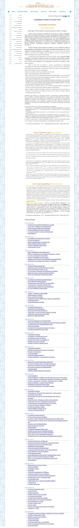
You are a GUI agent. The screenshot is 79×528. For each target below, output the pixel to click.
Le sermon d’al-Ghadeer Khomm (36, 410)
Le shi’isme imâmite (33, 353)
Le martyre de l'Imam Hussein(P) (36, 489)
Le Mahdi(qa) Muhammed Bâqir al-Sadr (38, 429)
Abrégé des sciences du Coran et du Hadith (38, 314)
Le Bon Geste (19, 33)
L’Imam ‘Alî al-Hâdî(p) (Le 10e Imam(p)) (38, 257)
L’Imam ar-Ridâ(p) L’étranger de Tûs (37, 408)
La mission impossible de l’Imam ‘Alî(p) (38, 329)
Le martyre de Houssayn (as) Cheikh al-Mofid (39, 321)
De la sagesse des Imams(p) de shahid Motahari (39, 367)
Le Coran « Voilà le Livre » (34, 503)
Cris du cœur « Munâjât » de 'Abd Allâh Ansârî (39, 226)
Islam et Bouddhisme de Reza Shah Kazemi (38, 252)
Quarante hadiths (32, 427)
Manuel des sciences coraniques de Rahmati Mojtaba (41, 273)
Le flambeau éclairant (33, 300)
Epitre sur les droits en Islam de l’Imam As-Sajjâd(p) (41, 456)
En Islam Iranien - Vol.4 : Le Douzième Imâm (39, 477)
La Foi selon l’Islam (33, 525)
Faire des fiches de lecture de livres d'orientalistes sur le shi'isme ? (44, 396)
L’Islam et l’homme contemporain (36, 266)
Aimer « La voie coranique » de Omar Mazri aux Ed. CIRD (42, 458)
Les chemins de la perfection (35, 496)
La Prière (20, 15)
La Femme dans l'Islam (18, 55)
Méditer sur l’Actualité (18, 31)
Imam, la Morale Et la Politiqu (35, 297)
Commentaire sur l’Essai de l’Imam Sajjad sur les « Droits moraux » (45, 393)
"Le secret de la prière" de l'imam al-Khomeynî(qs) (40, 231)
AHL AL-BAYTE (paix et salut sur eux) (38, 269)
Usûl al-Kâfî (31, 470)
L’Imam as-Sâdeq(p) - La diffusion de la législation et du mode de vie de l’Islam (48, 379)
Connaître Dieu (19, 23)
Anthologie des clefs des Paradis (36, 446)
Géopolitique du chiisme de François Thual (38, 384)
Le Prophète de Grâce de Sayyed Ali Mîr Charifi (40, 444)
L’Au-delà (20, 29)
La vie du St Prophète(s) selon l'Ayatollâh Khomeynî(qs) (42, 363)
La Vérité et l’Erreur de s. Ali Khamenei (38, 441)
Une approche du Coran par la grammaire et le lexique (41, 328)
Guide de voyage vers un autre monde (37, 494)
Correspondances (32, 460)
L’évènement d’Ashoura (34, 391)
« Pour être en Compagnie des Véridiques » (38, 472)
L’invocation (20, 17)
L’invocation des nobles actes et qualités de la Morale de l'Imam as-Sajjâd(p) (47, 322)
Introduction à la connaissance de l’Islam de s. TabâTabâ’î (42, 261)
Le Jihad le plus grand (33, 520)
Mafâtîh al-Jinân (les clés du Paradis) (37, 517)
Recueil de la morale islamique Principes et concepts (41, 267)
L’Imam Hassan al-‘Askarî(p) (35, 295)
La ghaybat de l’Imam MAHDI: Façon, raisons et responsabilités (44, 298)
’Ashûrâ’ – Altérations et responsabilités (38, 293)
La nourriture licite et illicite (35, 394)
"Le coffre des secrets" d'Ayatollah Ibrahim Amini (40, 324)
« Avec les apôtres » (33, 375)
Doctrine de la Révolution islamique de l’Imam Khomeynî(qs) (43, 443)
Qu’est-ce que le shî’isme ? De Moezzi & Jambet (40, 274)
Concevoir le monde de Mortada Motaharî (38, 448)
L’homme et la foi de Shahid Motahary (37, 424)
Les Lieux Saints (19, 41)
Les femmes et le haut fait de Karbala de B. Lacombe (41, 225)
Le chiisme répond (32, 369)
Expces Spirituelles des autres (17, 49)
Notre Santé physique (18, 45)
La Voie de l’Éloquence (18, 25)
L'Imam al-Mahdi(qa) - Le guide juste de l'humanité (40, 382)
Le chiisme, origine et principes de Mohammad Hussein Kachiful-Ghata (45, 418)
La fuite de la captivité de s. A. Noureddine (38, 522)
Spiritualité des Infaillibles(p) (17, 27)
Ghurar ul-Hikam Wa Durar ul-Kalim (37, 243)
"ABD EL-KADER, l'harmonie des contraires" (39, 370)
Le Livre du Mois (19, 53)
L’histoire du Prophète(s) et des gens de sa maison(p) (41, 350)
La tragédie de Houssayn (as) (35, 307)
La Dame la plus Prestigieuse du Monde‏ (38, 498)
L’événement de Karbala (34, 334)
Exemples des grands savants (17, 39)
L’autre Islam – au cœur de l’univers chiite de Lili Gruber (42, 312)
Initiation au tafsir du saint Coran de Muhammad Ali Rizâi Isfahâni (44, 259)
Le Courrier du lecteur (18, 51)
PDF (69, 16)
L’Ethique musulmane (33, 492)
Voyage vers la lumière (33, 326)
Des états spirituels (19, 35)
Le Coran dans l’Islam (33, 479)
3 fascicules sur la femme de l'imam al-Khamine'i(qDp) (41, 365)
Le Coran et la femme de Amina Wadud (37, 255)
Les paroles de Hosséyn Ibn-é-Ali (36, 415)
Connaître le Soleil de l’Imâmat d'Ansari (38, 343)
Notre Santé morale (18, 43)
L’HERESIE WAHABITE (34, 348)
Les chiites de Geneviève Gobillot (36, 406)
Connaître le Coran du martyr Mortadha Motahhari (40, 431)
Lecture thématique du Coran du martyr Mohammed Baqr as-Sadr (44, 455)
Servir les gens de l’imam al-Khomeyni (37, 310)
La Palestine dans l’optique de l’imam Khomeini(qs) (41, 286)
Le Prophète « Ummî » (33, 468)
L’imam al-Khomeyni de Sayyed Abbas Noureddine (40, 432)
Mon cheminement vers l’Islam (35, 501)
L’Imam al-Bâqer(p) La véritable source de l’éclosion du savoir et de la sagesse (47, 377)
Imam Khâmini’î (32, 233)
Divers (21, 61)
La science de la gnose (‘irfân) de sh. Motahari (39, 405)
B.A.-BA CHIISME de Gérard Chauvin (37, 288)
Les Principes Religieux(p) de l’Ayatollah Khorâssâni (41, 386)
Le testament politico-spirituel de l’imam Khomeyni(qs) (41, 475)
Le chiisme (30, 398)
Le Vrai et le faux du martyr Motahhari (37, 417)
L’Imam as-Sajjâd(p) (33, 467)
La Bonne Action (19, 37)
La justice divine (32, 482)
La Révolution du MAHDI (34, 453)
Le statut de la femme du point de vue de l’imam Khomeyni (42, 449)
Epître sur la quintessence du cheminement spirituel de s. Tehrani (44, 254)
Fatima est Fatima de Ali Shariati (36, 425)
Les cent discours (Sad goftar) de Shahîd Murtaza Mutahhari (43, 271)
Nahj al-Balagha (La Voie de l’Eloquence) (38, 451)
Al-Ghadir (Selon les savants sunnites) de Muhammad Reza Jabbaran (45, 436)
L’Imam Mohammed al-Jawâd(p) (36, 302)
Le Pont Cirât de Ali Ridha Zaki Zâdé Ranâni (39, 228)
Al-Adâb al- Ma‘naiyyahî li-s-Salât (36, 515)
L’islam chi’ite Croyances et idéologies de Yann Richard (42, 401)
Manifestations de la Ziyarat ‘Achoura (37, 465)
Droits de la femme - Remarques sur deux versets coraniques (43, 400)
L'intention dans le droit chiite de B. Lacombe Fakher (41, 283)
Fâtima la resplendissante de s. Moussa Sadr (39, 242)
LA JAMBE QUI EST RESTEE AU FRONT (39, 238)
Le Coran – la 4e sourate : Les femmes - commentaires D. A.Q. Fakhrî (45, 381)
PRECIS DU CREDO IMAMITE (36, 315)
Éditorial (20, 59)
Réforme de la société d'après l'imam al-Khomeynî (40, 362)
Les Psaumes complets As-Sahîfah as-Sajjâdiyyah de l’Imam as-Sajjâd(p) (46, 513)
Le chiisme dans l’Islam (34, 484)
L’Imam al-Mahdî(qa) (18, 21)
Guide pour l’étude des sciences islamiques (38, 474)
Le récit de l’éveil (32, 491)
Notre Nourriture (19, 47)
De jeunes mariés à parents (34, 351)
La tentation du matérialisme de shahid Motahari (40, 279)
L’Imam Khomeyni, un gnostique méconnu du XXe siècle (42, 403)
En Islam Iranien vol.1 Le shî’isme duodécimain (40, 499)
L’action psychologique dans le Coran (37, 245)
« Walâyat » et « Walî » (33, 508)
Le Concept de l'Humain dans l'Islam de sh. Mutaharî (41, 506)
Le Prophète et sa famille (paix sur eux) (37, 336)
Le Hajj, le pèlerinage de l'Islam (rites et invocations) (41, 523)
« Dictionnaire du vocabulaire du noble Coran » (39, 285)
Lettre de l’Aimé (32, 505)
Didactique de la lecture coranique (36, 341)
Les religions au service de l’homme (37, 338)
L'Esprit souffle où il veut (34, 247)
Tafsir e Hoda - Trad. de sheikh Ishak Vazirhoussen (40, 434)
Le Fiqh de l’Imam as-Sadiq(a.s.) (36, 355)
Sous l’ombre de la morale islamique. (37, 281)
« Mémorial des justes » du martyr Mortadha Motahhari (41, 480)
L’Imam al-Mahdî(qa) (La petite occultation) (39, 230)
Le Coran (20, 19)
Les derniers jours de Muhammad (36, 309)
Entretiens (20, 57)
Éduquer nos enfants (18, 63)
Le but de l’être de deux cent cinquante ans (38, 339)
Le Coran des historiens (34, 240)
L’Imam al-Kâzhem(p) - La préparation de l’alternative (41, 357)
